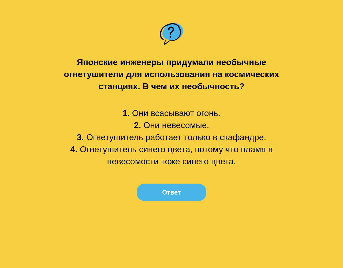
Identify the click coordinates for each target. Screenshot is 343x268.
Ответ (171, 192)
